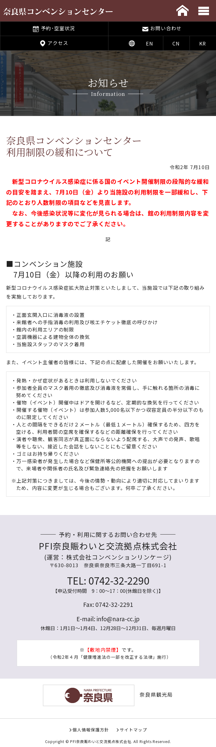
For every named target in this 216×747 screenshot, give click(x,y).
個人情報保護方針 (91, 730)
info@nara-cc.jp (118, 619)
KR (202, 43)
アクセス (58, 42)
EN (149, 43)
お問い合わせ (166, 28)
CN (176, 43)
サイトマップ (133, 730)
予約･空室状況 (58, 28)
